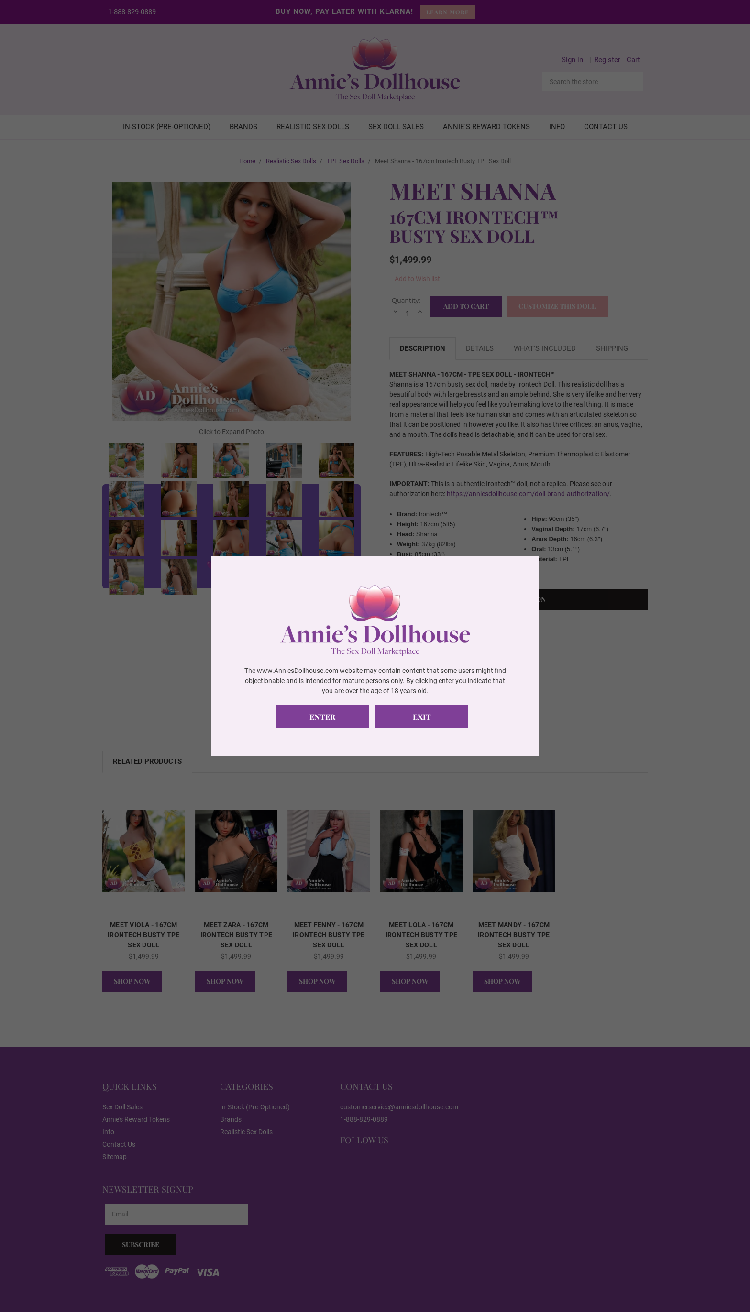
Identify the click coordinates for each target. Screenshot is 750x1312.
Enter (324, 717)
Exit (426, 717)
